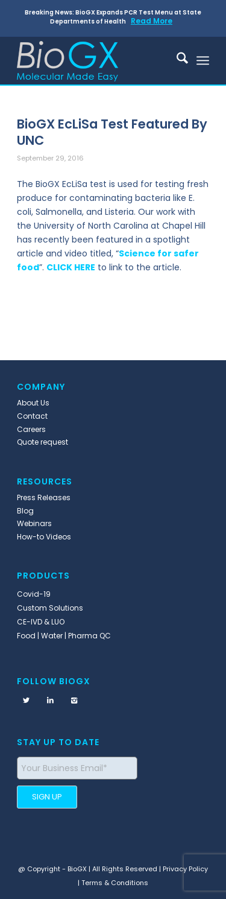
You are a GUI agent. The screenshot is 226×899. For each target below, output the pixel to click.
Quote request (42, 442)
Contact (32, 416)
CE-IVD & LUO (40, 622)
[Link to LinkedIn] (50, 700)
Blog (25, 511)
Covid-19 (34, 594)
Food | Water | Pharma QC (64, 636)
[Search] (176, 60)
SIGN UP (47, 796)
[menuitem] (176, 60)
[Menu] (202, 60)
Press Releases (44, 497)
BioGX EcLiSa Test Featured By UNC (112, 132)
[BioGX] (94, 60)
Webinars (34, 523)
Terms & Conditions (114, 883)
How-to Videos (44, 537)
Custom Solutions (50, 608)
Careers (31, 429)
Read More (151, 21)
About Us (33, 403)
